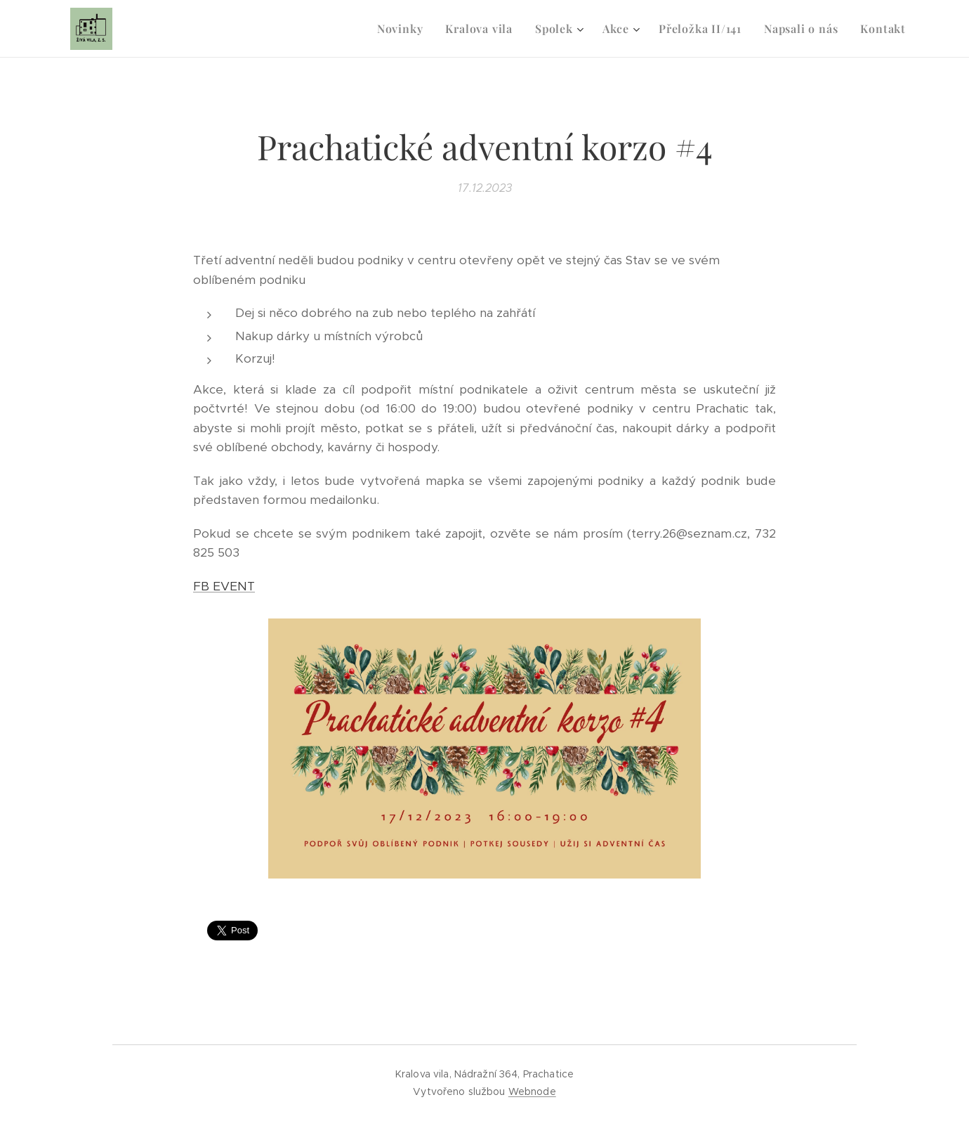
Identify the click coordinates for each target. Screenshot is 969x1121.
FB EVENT (224, 586)
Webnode (532, 1091)
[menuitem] (404, 28)
